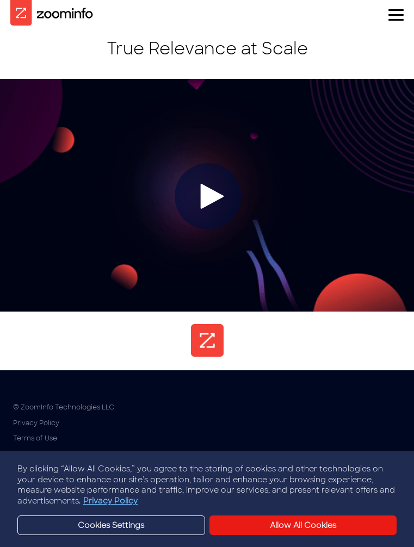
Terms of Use (35, 438)
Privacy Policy (36, 423)
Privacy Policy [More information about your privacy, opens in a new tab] (110, 506)
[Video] (207, 195)
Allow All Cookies (303, 530)
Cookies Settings (41, 454)
